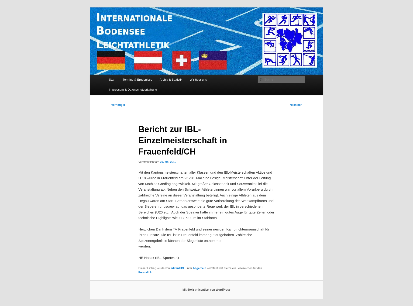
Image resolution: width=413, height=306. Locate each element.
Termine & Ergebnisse (137, 79)
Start (112, 79)
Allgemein (199, 268)
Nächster (297, 105)
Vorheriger (116, 105)
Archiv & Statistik (171, 79)
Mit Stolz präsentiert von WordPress (206, 289)
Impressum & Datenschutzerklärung (133, 89)
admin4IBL (178, 268)
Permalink (145, 272)
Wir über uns (198, 79)
